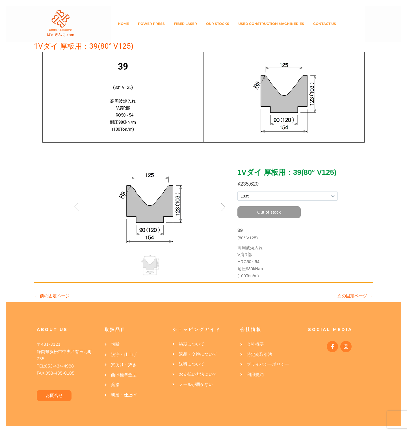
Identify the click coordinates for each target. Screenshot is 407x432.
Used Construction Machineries (271, 24)
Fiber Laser (185, 24)
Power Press (151, 24)
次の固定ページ (355, 295)
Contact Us (324, 24)
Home (123, 24)
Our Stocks (217, 24)
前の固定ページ (52, 295)
